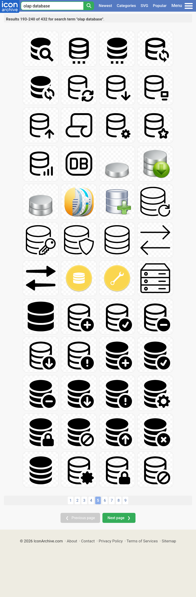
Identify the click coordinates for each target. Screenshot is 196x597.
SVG (144, 5)
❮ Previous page (80, 518)
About (72, 541)
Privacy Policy (111, 541)
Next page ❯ (119, 518)
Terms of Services (142, 541)
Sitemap (169, 541)
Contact (88, 541)
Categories (126, 5)
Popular (160, 5)
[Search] (88, 5)
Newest (105, 5)
